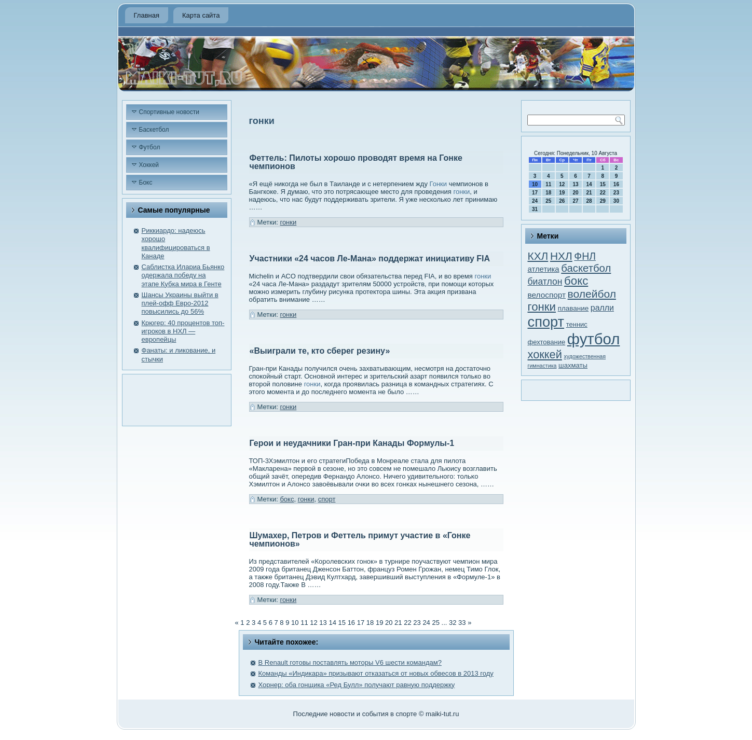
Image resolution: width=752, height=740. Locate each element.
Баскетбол (154, 129)
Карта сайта (201, 15)
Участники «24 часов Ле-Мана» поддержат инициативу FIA (370, 258)
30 (616, 201)
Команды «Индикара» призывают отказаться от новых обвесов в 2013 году (376, 673)
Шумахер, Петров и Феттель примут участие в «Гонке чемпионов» (360, 539)
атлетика (543, 269)
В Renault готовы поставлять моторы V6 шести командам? (350, 662)
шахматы (572, 365)
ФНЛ (585, 256)
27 (575, 201)
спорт (327, 499)
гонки (461, 192)
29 (603, 201)
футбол (593, 338)
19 (379, 622)
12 (313, 622)
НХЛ (561, 256)
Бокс (146, 182)
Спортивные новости (169, 112)
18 (370, 622)
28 (589, 201)
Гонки (438, 184)
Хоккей (149, 165)
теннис (576, 324)
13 (322, 622)
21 (398, 622)
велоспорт (547, 294)
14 (332, 622)
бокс (287, 499)
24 (426, 622)
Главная (146, 15)
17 (360, 622)
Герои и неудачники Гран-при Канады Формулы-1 (352, 443)
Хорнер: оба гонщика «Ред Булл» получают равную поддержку (356, 685)
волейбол (592, 294)
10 (294, 622)
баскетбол (586, 268)
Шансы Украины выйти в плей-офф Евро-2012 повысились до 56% (180, 303)
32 (452, 622)
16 (351, 622)
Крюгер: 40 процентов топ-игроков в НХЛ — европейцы (183, 331)
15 (342, 622)
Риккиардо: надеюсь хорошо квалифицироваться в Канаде (176, 243)
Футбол (149, 147)
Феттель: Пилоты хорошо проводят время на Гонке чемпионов (356, 162)
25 (435, 622)
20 (388, 622)
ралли (602, 307)
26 (562, 201)
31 (535, 209)
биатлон (545, 281)
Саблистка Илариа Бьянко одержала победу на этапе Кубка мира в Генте (183, 275)
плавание (573, 308)
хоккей (545, 354)
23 (416, 622)
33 (462, 622)
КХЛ (538, 256)
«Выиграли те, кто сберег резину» (320, 350)
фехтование (547, 342)
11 (304, 622)
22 (407, 622)
